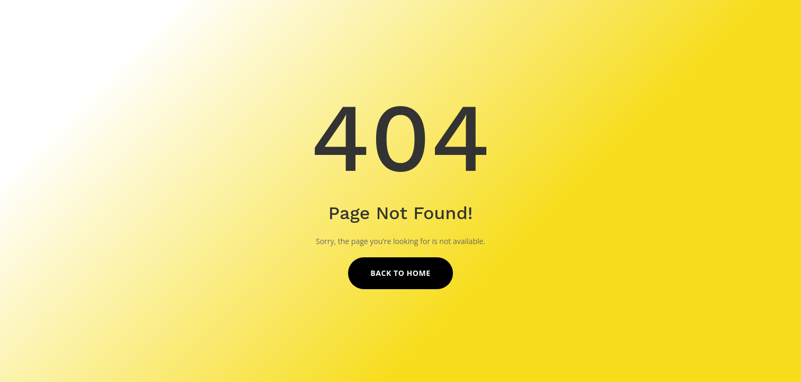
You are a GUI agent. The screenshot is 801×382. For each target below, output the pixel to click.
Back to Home (400, 273)
